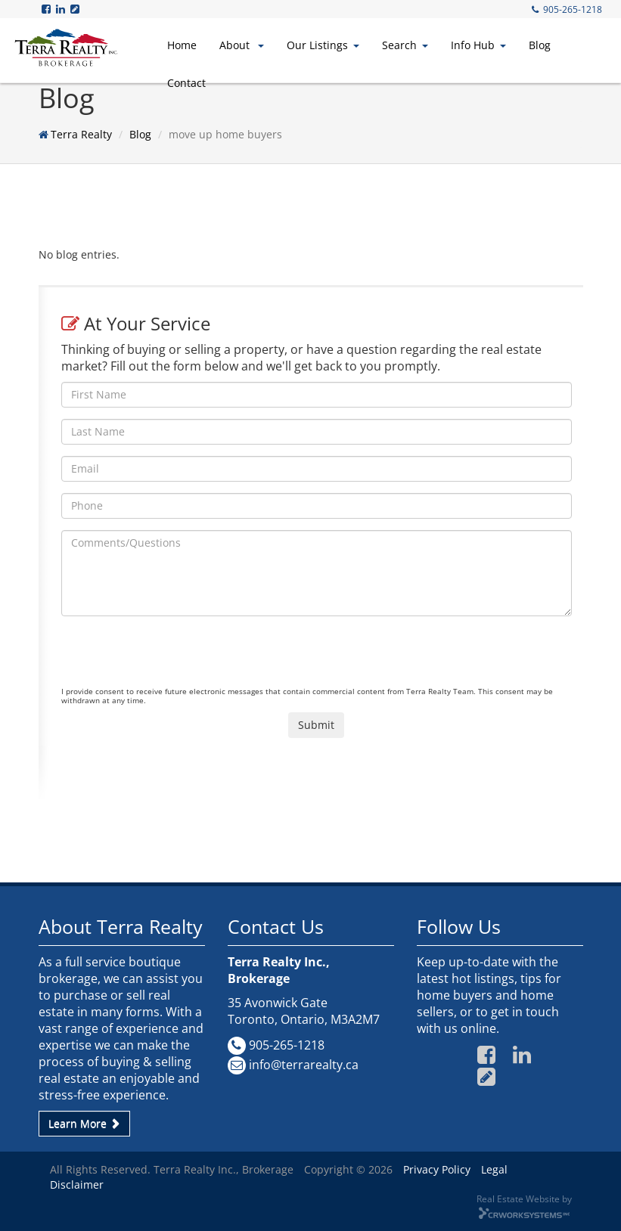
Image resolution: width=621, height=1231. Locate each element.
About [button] (241, 45)
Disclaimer (77, 1184)
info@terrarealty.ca (304, 1064)
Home (182, 45)
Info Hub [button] (478, 45)
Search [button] (405, 45)
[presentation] (176, 657)
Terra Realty (81, 134)
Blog (540, 45)
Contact (186, 83)
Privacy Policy (436, 1169)
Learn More (84, 1123)
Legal (494, 1169)
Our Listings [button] (323, 45)
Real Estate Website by (524, 1198)
